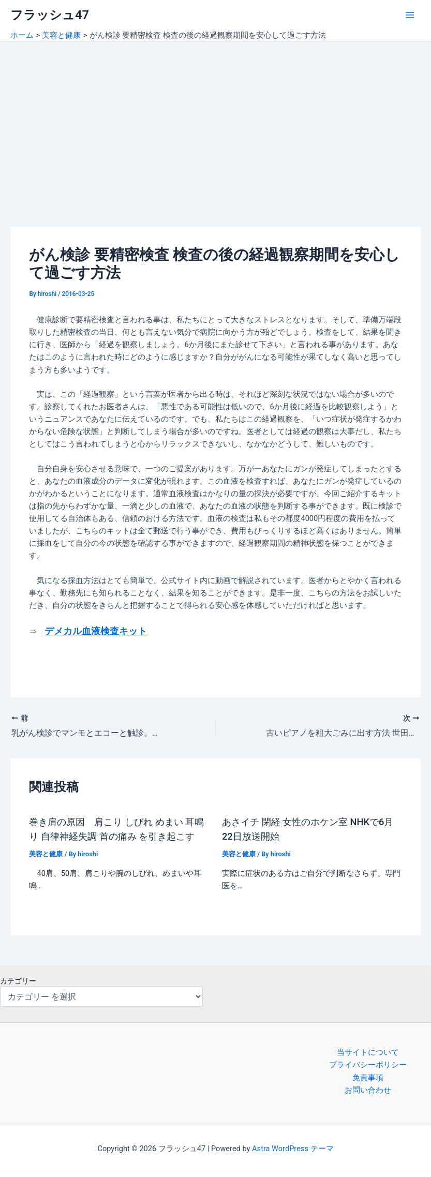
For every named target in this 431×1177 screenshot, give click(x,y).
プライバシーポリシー (368, 1064)
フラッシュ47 (49, 15)
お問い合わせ (368, 1090)
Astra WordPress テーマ (292, 1148)
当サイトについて (368, 1052)
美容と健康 (46, 854)
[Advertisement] (215, 119)
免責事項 (367, 1077)
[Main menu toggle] (410, 15)
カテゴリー (18, 981)
